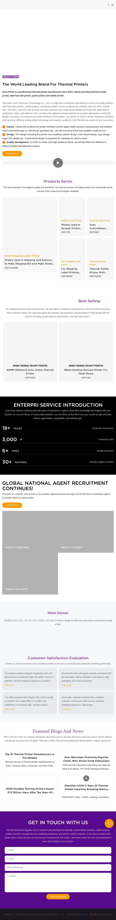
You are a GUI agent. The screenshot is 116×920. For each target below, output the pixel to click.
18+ (6, 428)
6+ (5, 450)
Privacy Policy (105, 914)
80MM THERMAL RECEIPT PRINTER (30, 366)
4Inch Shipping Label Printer (22, 255)
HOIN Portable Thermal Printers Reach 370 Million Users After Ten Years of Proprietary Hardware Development (30, 790)
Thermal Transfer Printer (98, 263)
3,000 (9, 439)
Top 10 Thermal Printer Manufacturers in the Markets (29, 756)
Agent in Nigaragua (17, 547)
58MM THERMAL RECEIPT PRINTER (86, 366)
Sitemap (93, 914)
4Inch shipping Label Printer (71, 263)
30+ (7, 461)
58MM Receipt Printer (71, 220)
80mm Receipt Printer (100, 220)
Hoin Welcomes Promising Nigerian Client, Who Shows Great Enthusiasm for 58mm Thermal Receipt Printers (86, 759)
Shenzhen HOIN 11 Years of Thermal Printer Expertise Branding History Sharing (86, 787)
